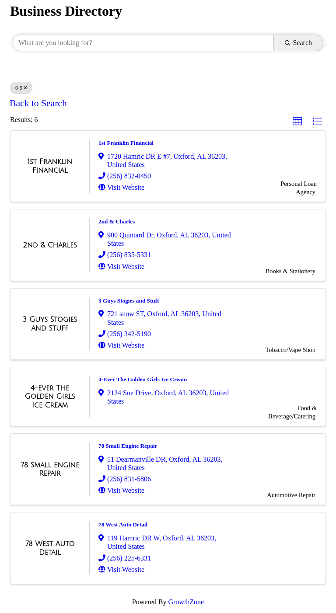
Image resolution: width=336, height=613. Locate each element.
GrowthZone (186, 602)
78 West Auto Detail (122, 524)
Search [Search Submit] (298, 42)
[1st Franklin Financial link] (49, 165)
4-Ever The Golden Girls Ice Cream (142, 379)
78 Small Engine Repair (128, 445)
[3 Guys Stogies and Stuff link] (49, 323)
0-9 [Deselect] (21, 88)
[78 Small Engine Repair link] (49, 469)
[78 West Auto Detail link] (49, 548)
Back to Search (38, 103)
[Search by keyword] (143, 43)
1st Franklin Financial (126, 142)
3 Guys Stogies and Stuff (128, 300)
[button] (297, 121)
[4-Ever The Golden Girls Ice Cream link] (49, 397)
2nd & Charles (116, 221)
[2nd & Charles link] (50, 245)
